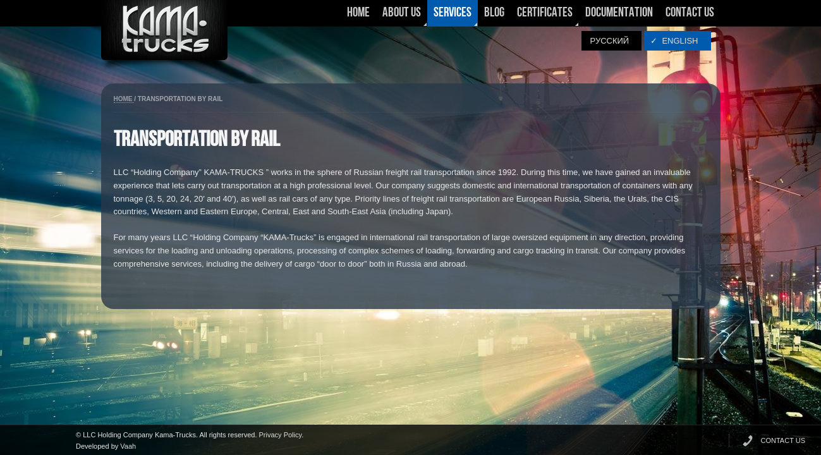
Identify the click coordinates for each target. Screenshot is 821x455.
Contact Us (690, 13)
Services (452, 16)
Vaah (128, 446)
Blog (494, 13)
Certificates (545, 16)
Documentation (619, 13)
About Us (401, 16)
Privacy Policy (280, 435)
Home (358, 13)
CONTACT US (783, 440)
